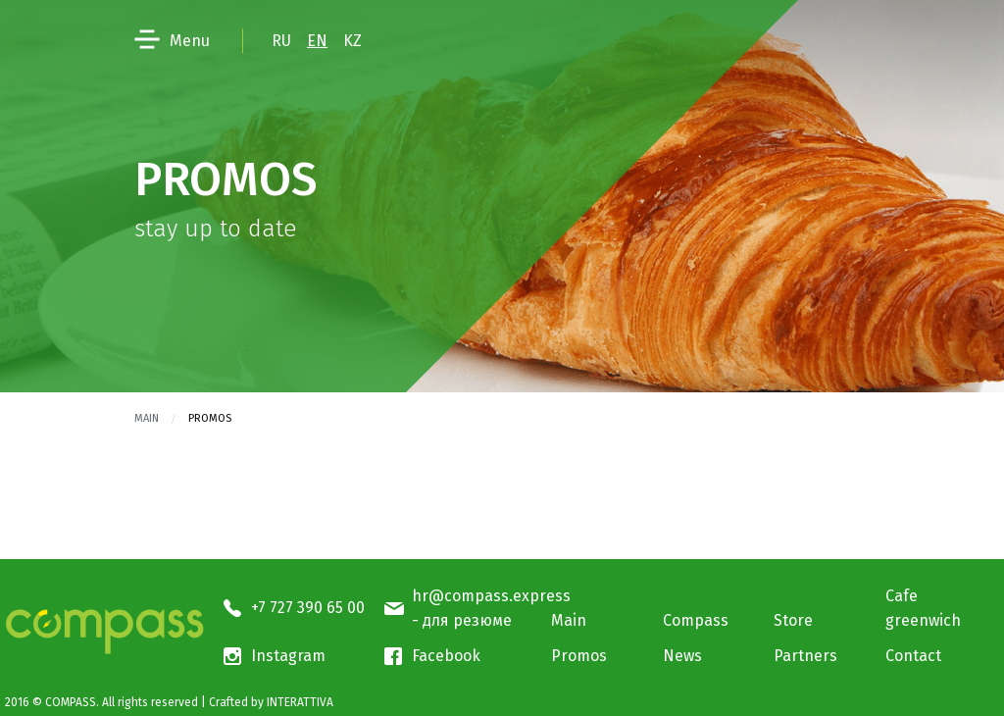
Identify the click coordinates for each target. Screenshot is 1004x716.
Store (793, 620)
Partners (805, 655)
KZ (352, 40)
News (682, 655)
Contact (913, 655)
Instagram (288, 655)
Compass (695, 620)
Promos (579, 655)
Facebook (446, 655)
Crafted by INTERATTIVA (271, 702)
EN (317, 40)
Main (146, 418)
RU (281, 40)
